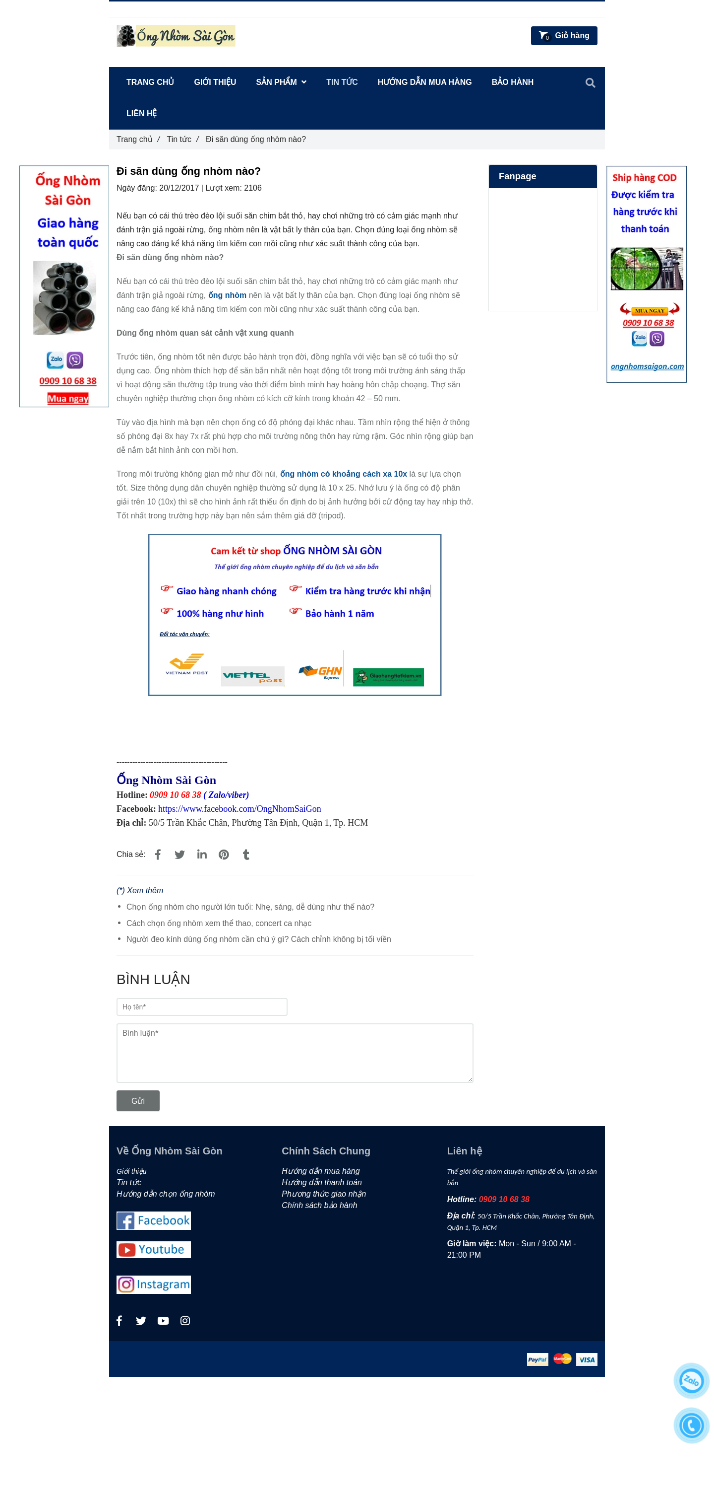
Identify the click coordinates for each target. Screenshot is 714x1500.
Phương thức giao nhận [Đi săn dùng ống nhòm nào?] (324, 1194)
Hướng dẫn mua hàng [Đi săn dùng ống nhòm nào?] (425, 82)
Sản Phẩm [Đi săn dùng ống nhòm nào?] (281, 82)
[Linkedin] (202, 855)
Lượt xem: (224, 188)
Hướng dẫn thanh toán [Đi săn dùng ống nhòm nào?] (322, 1182)
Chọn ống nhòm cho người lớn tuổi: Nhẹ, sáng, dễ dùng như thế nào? (250, 907)
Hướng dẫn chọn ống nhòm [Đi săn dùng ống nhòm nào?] (166, 1194)
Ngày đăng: (138, 188)
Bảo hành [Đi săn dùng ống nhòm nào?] (513, 82)
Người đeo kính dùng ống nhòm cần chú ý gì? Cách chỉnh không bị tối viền (258, 939)
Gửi (138, 1101)
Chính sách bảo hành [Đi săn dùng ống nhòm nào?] (319, 1205)
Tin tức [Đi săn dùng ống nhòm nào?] (182, 139)
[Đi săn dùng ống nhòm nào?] (227, 295)
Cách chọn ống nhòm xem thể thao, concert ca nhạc (218, 923)
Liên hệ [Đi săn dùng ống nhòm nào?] (141, 113)
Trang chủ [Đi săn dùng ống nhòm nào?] (138, 139)
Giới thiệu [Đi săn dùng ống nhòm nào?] (215, 82)
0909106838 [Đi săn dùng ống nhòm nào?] (161, 8)
